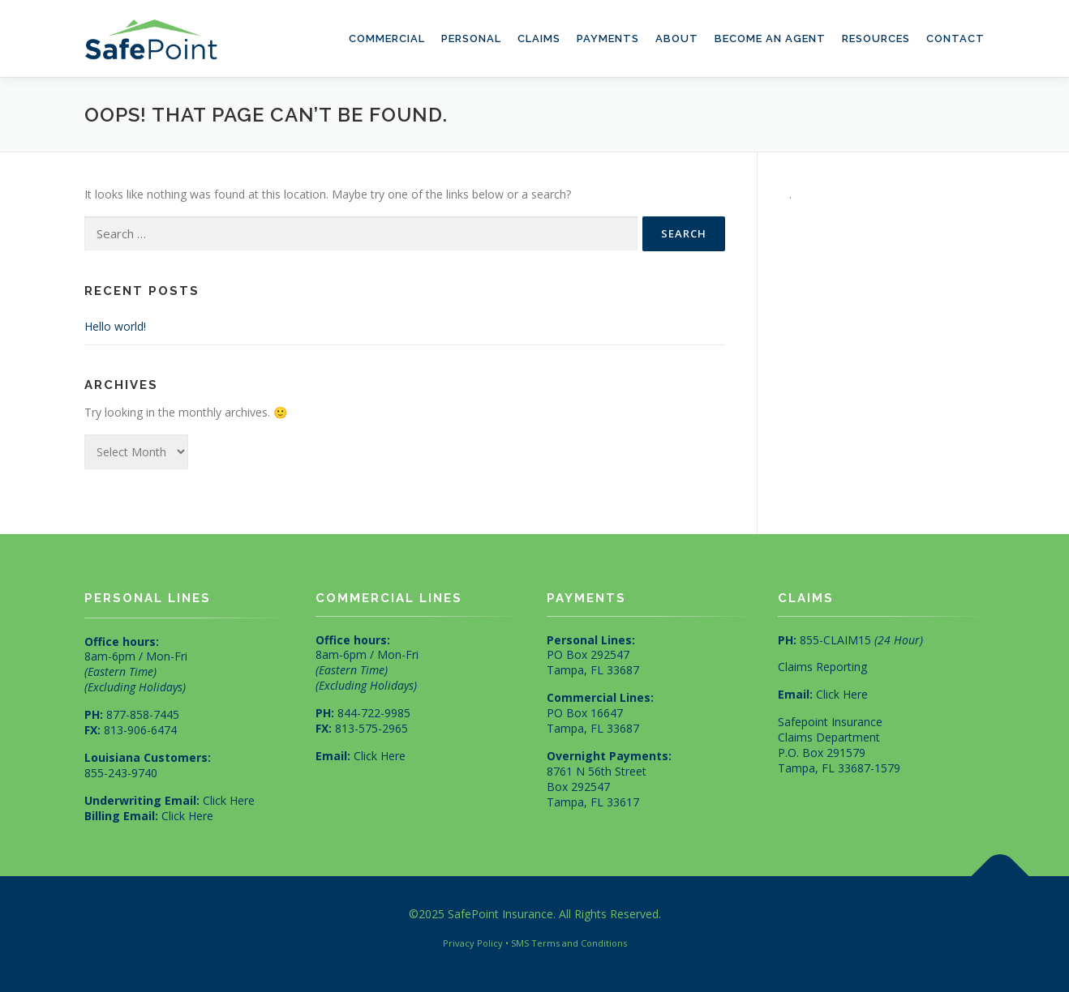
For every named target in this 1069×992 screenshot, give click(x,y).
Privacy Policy (473, 943)
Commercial (387, 38)
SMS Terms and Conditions (569, 943)
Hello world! (115, 326)
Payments (608, 38)
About (676, 38)
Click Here (229, 800)
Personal (471, 38)
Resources (876, 38)
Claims (538, 38)
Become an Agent (770, 38)
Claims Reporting (822, 666)
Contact (955, 38)
